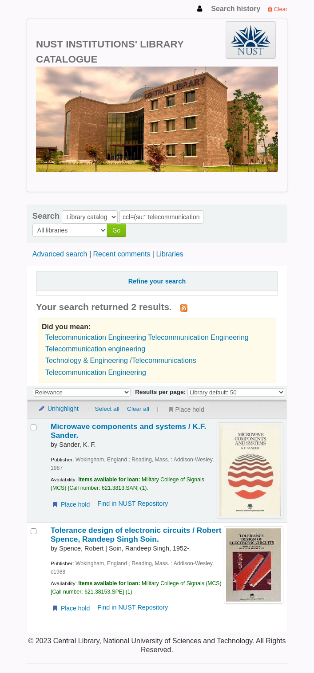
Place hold (185, 409)
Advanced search (59, 254)
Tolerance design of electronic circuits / (136, 534)
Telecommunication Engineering (95, 372)
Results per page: (161, 392)
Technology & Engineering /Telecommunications (120, 360)
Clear (277, 9)
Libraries (169, 254)
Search (46, 216)
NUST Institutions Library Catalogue (49, 9)
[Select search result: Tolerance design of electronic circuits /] (33, 531)
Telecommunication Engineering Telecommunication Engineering (147, 337)
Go (116, 230)
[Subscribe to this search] (184, 307)
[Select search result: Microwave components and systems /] (33, 427)
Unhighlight (58, 408)
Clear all (138, 408)
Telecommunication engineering (95, 349)
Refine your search (157, 281)
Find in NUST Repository (132, 503)
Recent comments (121, 254)
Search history (235, 8)
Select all (107, 408)
